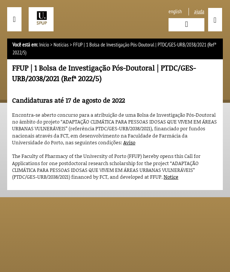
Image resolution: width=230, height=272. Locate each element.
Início (44, 45)
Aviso (129, 142)
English (175, 11)
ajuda (199, 11)
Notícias (61, 45)
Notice (171, 176)
